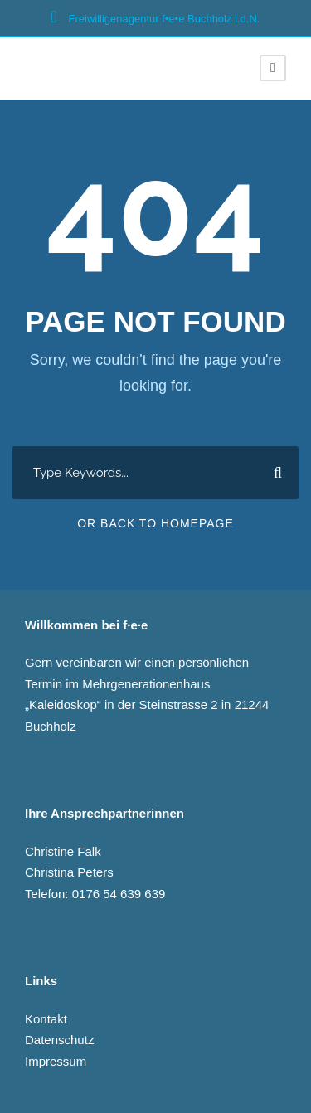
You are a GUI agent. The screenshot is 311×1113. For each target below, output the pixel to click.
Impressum (55, 1061)
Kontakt (46, 1019)
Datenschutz (59, 1040)
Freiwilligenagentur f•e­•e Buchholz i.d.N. (155, 18)
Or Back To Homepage (155, 523)
